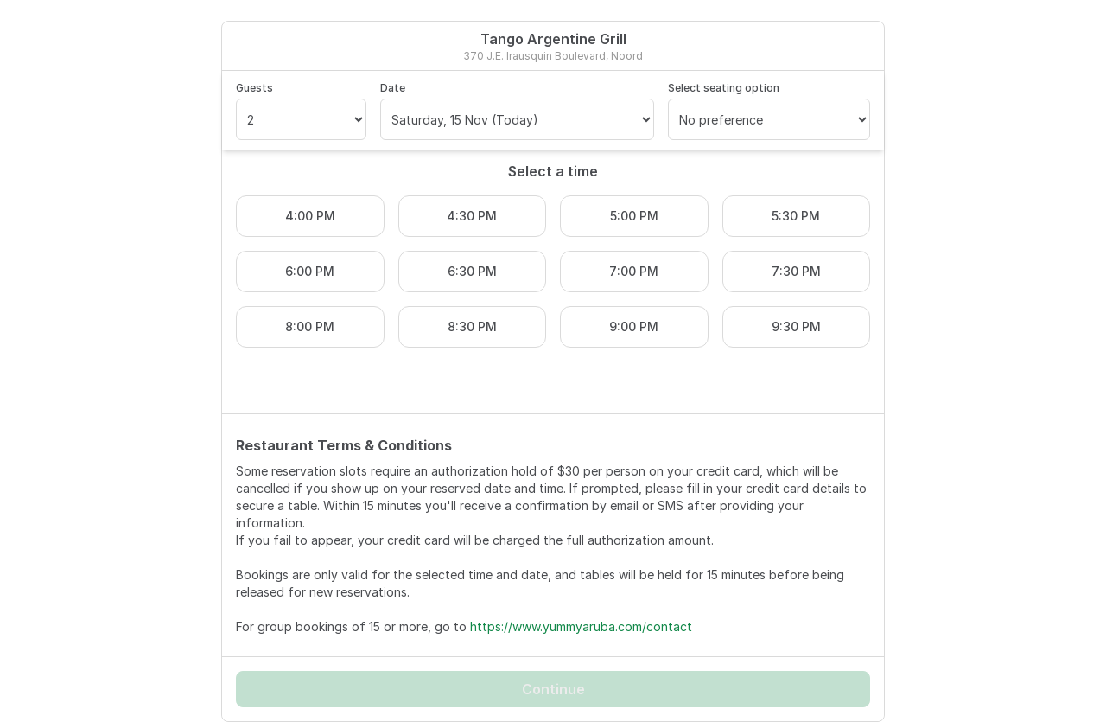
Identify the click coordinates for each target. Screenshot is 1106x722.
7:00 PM (633, 271)
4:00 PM (310, 215)
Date (392, 87)
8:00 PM (309, 326)
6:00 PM (309, 271)
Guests (254, 87)
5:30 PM (796, 215)
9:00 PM (633, 326)
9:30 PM (796, 326)
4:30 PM (472, 215)
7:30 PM (796, 271)
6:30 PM (472, 271)
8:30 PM (472, 326)
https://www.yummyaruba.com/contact (581, 626)
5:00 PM (634, 215)
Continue (553, 689)
